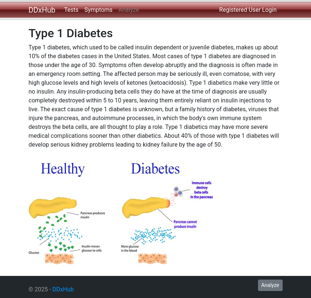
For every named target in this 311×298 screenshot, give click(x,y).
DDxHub (42, 10)
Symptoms (98, 9)
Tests (71, 9)
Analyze (129, 9)
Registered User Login (248, 9)
